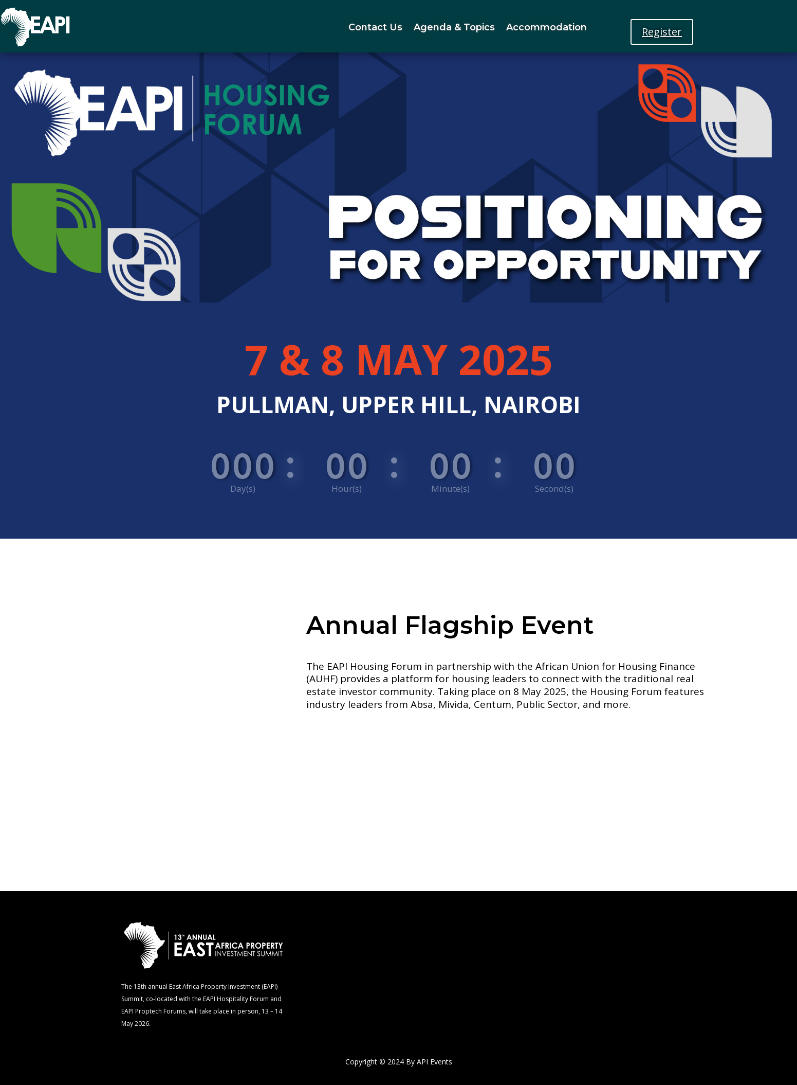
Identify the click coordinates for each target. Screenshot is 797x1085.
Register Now (431, 738)
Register (662, 32)
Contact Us (375, 27)
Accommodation (546, 27)
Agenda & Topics (454, 27)
